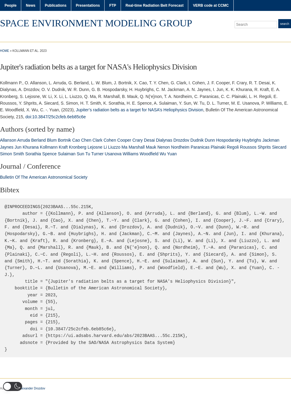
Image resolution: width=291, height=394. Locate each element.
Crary (137, 140)
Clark (97, 140)
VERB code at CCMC (211, 5)
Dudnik (197, 140)
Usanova (113, 153)
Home (4, 50)
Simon (6, 153)
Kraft (63, 147)
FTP (112, 5)
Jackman (270, 140)
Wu (163, 153)
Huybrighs (251, 140)
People (10, 5)
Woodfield (149, 153)
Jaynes (6, 147)
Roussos (248, 147)
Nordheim (180, 147)
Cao (76, 140)
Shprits (264, 147)
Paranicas (200, 147)
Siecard (279, 147)
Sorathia (33, 153)
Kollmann (49, 147)
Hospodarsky (228, 140)
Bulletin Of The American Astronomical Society (43, 177)
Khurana (31, 147)
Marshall (137, 147)
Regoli (233, 147)
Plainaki (218, 147)
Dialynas (164, 140)
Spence (49, 153)
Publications (55, 5)
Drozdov (181, 140)
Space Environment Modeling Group (96, 23)
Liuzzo (114, 147)
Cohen (110, 140)
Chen (86, 140)
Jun (18, 147)
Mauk (151, 147)
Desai (149, 140)
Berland (38, 140)
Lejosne (95, 147)
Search (284, 23)
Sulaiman (66, 153)
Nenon (163, 147)
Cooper (124, 140)
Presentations (88, 5)
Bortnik (64, 140)
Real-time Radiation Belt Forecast (154, 5)
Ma (124, 147)
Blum (52, 140)
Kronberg (77, 147)
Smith (18, 153)
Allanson (8, 140)
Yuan (172, 153)
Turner (97, 153)
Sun (80, 153)
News (30, 5)
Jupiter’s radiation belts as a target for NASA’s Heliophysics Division (139, 109)
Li (105, 147)
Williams (131, 153)
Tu (87, 153)
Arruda (23, 140)
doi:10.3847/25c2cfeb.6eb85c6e (55, 116)
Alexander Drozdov (32, 388)
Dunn (210, 140)
